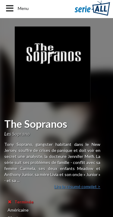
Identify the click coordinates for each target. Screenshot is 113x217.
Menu (17, 8)
